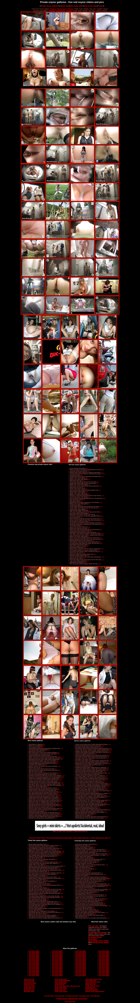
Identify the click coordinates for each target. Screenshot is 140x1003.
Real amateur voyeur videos (98, 941)
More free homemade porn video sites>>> (60, 838)
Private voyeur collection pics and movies (71, 998)
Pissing (70, 9)
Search (100, 6)
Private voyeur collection (50, 6)
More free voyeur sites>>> (38, 838)
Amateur (53, 9)
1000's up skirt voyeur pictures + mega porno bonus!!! (70, 830)
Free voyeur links (49, 996)
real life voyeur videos (100, 942)
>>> (87, 468)
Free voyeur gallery (34, 951)
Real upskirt (92, 939)
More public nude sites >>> (82, 838)
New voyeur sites (76, 6)
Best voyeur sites (90, 6)
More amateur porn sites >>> (101, 838)
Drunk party (61, 9)
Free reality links (95, 996)
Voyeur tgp (64, 6)
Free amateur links (84, 996)
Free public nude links (72, 996)
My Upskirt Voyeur (95, 937)
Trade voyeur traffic (70, 1001)
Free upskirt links (60, 996)
